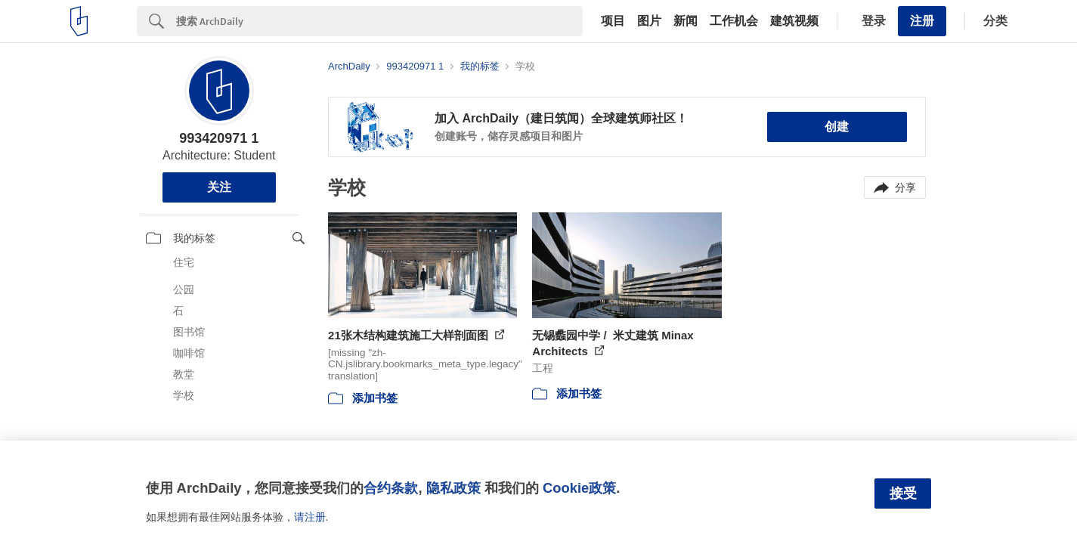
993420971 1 (218, 138)
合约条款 (391, 488)
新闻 (685, 21)
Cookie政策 (579, 488)
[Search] (379, 21)
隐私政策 (453, 488)
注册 (922, 20)
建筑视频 (794, 21)
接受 (903, 493)
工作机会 (734, 21)
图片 (649, 21)
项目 (613, 21)
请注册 (310, 517)
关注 (219, 187)
